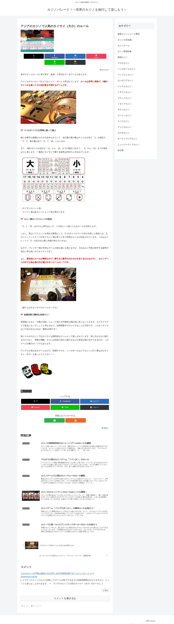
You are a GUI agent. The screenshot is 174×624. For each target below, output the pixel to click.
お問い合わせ (150, 617)
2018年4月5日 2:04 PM (29, 573)
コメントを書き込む (65, 594)
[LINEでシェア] (87, 56)
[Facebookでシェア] (43, 56)
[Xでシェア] (28, 56)
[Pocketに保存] (72, 56)
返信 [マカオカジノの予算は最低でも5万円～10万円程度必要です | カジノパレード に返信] (105, 586)
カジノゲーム (26, 385)
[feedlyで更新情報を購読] (62, 414)
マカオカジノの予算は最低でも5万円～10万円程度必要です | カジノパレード (55, 570)
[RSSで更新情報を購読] (67, 414)
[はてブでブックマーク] (57, 56)
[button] (102, 56)
